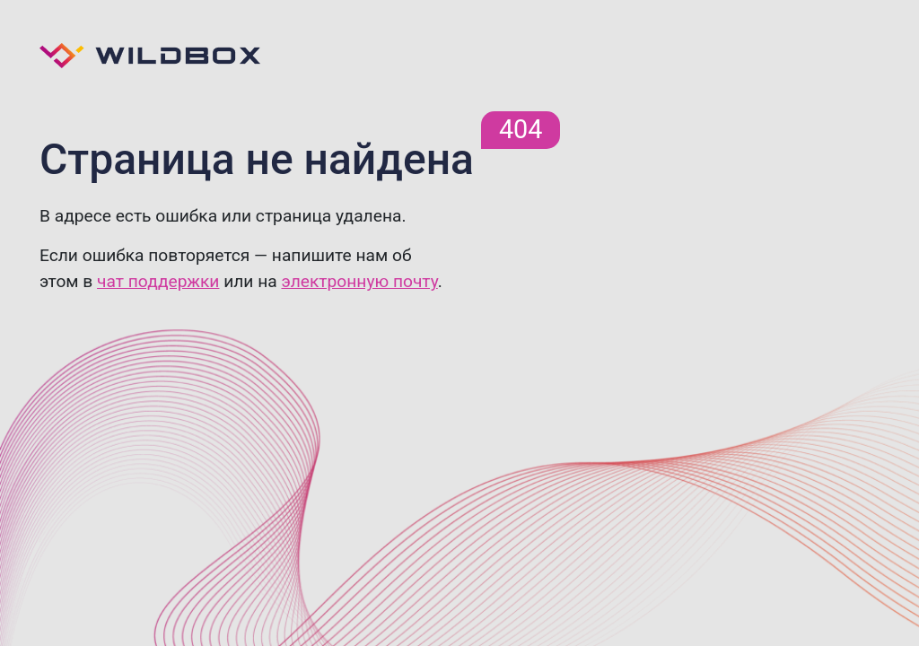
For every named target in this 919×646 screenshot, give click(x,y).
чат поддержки (158, 281)
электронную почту (359, 281)
